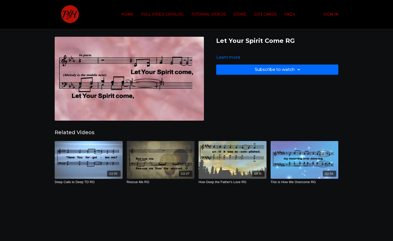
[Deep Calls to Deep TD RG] (89, 182)
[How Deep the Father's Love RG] (233, 182)
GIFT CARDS (265, 14)
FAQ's (289, 14)
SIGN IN (330, 14)
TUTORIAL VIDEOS (208, 14)
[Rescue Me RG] (161, 182)
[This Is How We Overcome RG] (305, 182)
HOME (127, 14)
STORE (240, 14)
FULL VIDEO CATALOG (162, 14)
